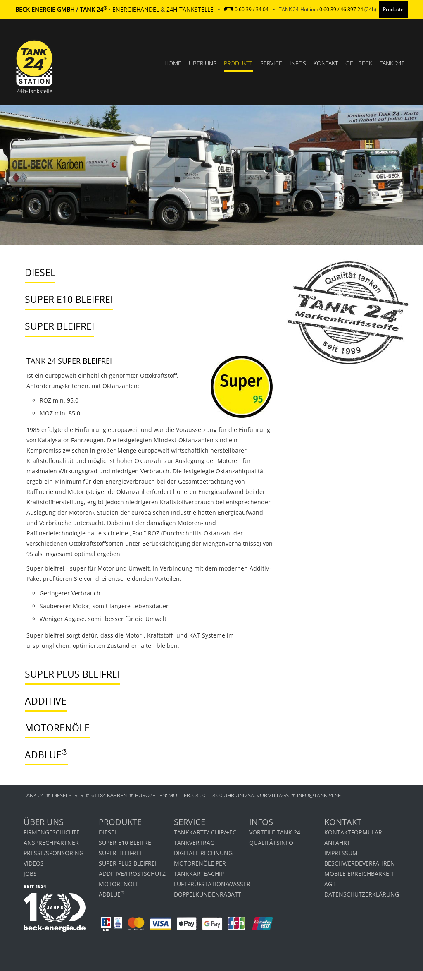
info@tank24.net (320, 795)
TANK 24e (392, 63)
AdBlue (111, 893)
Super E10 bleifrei (126, 842)
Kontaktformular (353, 832)
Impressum (341, 853)
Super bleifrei (120, 853)
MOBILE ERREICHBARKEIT (359, 873)
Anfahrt (337, 842)
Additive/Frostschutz (132, 873)
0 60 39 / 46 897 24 (341, 9)
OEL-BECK (358, 63)
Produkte (238, 63)
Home (172, 63)
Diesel (108, 832)
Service (271, 63)
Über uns (202, 63)
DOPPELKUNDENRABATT (207, 894)
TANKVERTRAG (194, 842)
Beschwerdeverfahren (359, 863)
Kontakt (326, 63)
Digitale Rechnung (203, 853)
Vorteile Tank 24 (274, 832)
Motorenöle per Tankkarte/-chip (200, 868)
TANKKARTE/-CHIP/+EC (205, 832)
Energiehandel (135, 9)
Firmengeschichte (52, 832)
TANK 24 (34, 795)
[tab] (144, 273)
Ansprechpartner (51, 842)
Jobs (30, 873)
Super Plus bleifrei (128, 863)
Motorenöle (119, 884)
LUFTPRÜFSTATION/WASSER (211, 884)
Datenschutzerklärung (361, 894)
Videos (34, 863)
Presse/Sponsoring (53, 853)
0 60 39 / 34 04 (252, 9)
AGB (330, 884)
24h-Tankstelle (190, 9)
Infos (298, 63)
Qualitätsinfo (271, 842)
